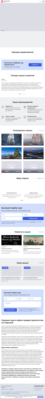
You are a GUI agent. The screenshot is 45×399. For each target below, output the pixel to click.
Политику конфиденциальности (22, 221)
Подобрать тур (35, 64)
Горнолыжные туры (11, 193)
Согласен (40, 397)
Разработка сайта (4, 389)
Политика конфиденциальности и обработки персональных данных (15, 391)
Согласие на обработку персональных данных (10, 393)
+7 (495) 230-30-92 (39, 386)
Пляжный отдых (33, 193)
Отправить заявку (33, 218)
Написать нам (37, 390)
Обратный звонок (38, 388)
